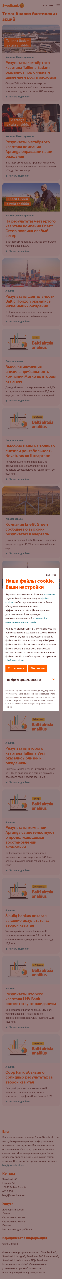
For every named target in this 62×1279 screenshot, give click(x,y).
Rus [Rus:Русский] (54, 574)
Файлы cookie (15, 660)
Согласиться (16, 668)
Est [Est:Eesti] (48, 574)
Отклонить (38, 668)
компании (49, 594)
